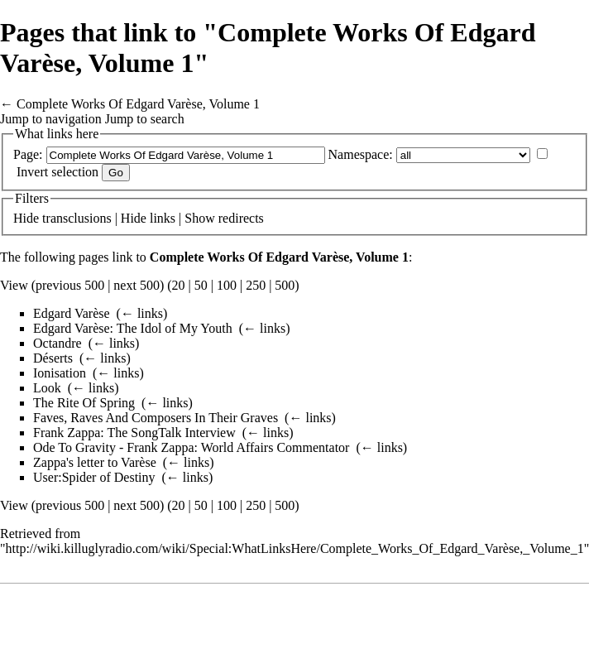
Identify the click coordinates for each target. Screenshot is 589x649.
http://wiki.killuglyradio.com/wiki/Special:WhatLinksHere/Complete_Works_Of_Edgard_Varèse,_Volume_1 (295, 548)
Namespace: (360, 154)
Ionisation (59, 373)
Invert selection (57, 172)
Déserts (53, 358)
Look (47, 388)
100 (227, 285)
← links (142, 313)
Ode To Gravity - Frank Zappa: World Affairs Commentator (191, 447)
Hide (26, 218)
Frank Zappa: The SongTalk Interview (134, 432)
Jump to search (144, 119)
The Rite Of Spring (84, 403)
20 (178, 285)
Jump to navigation (51, 119)
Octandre (57, 343)
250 (256, 285)
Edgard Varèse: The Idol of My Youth (132, 328)
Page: (28, 154)
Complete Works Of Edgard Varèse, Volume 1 (138, 104)
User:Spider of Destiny (94, 477)
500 (284, 285)
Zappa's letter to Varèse (94, 462)
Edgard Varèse (71, 313)
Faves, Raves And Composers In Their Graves (155, 418)
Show (199, 218)
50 (201, 285)
